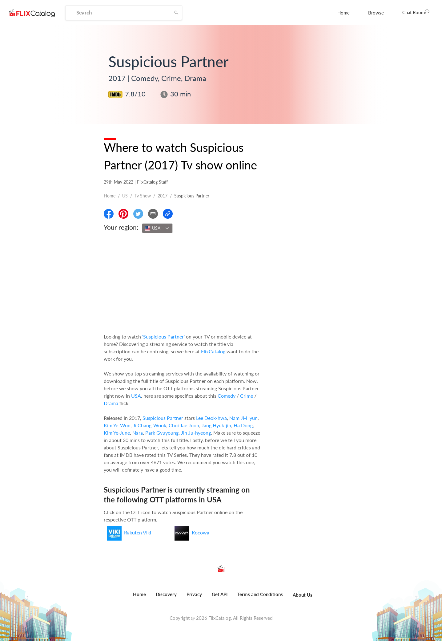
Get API (219, 594)
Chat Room (415, 12)
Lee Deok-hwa (211, 418)
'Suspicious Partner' (163, 336)
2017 (162, 195)
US (125, 195)
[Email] (153, 214)
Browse (376, 12)
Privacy (194, 594)
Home (343, 12)
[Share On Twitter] (138, 214)
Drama (111, 403)
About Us (302, 595)
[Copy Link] (168, 214)
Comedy (226, 396)
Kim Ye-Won (117, 425)
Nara (137, 433)
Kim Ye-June (117, 433)
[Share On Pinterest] (123, 214)
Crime (246, 396)
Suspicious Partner (163, 418)
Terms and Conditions (260, 594)
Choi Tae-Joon (184, 425)
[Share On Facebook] (109, 214)
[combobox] (157, 228)
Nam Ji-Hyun (243, 418)
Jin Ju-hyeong (196, 433)
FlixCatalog (213, 351)
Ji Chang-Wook (149, 425)
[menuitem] (343, 12)
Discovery (166, 594)
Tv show (143, 195)
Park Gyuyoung (162, 433)
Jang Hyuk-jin (216, 425)
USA (136, 396)
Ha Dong (243, 425)
